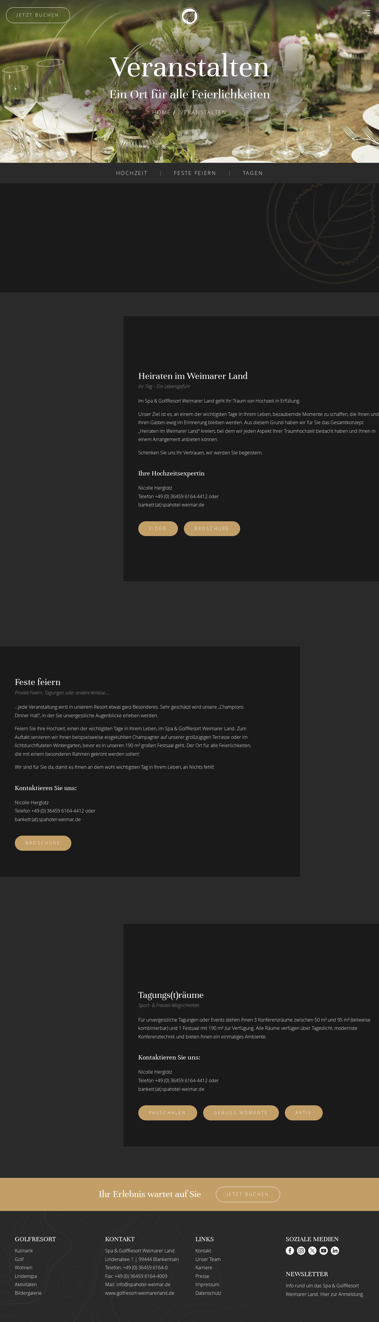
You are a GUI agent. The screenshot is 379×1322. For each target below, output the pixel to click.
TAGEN (253, 172)
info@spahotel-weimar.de (143, 1284)
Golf (19, 1259)
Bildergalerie (28, 1293)
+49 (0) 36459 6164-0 (145, 1267)
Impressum (207, 1284)
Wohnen (23, 1267)
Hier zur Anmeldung (341, 1294)
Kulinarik (24, 1250)
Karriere (203, 1267)
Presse (202, 1276)
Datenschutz (208, 1293)
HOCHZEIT (132, 172)
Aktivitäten (26, 1284)
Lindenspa (26, 1276)
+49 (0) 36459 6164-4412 (181, 496)
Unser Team (208, 1259)
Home (161, 112)
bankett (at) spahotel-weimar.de (171, 504)
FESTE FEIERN (195, 172)
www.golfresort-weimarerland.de (139, 1293)
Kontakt (203, 1250)
